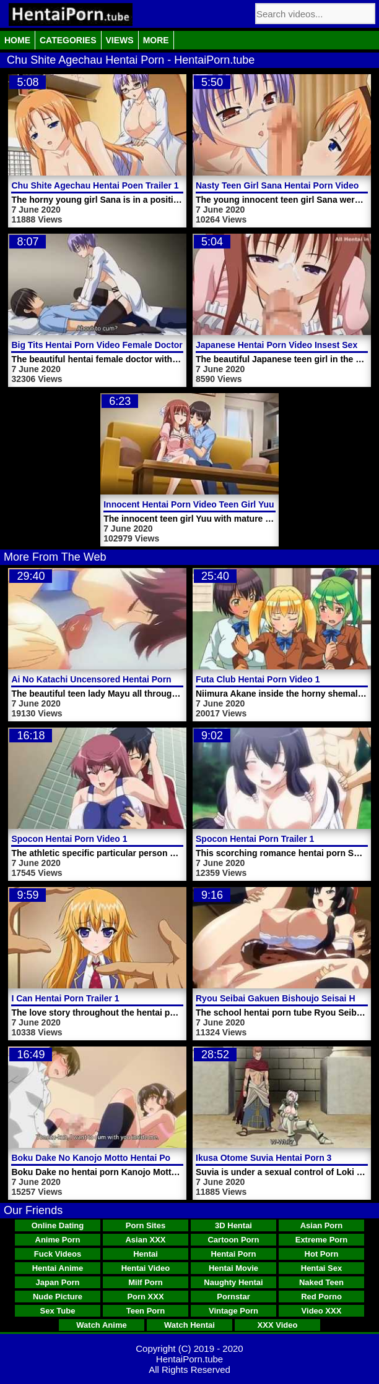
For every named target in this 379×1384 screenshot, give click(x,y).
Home (17, 40)
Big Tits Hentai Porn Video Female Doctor (96, 345)
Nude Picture (57, 1296)
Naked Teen (321, 1282)
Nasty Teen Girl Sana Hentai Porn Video (277, 185)
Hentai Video (145, 1268)
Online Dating (58, 1225)
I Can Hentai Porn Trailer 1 (65, 998)
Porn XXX (145, 1296)
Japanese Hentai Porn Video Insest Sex (276, 345)
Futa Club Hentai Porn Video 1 (258, 679)
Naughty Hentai (233, 1282)
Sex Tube (58, 1310)
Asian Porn (321, 1225)
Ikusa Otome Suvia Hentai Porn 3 (263, 1158)
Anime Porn (58, 1239)
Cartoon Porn (233, 1239)
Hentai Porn (233, 1254)
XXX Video (278, 1325)
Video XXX (322, 1310)
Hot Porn (322, 1254)
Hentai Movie (233, 1268)
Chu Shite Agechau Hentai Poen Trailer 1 (94, 185)
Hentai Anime (58, 1268)
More (156, 40)
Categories (68, 40)
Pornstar (233, 1296)
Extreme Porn (321, 1239)
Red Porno (321, 1296)
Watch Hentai (189, 1325)
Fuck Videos (57, 1254)
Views (120, 40)
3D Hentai (233, 1225)
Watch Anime (101, 1325)
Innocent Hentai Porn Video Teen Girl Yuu (188, 504)
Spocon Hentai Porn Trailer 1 (255, 839)
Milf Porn (145, 1282)
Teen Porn (145, 1310)
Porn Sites (145, 1225)
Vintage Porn (233, 1310)
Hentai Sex (321, 1268)
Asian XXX (145, 1239)
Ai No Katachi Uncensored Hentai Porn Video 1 (107, 679)
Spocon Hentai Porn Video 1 (69, 839)
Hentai (145, 1254)
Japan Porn (58, 1282)
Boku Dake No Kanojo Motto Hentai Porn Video (107, 1158)
